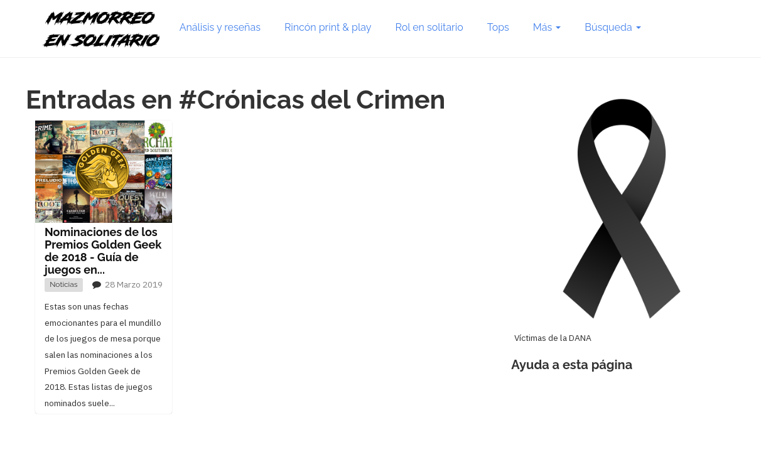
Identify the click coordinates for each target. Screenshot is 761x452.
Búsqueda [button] (612, 27)
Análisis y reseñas (220, 27)
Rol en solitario (429, 27)
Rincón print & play (328, 27)
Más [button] (547, 27)
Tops (498, 27)
